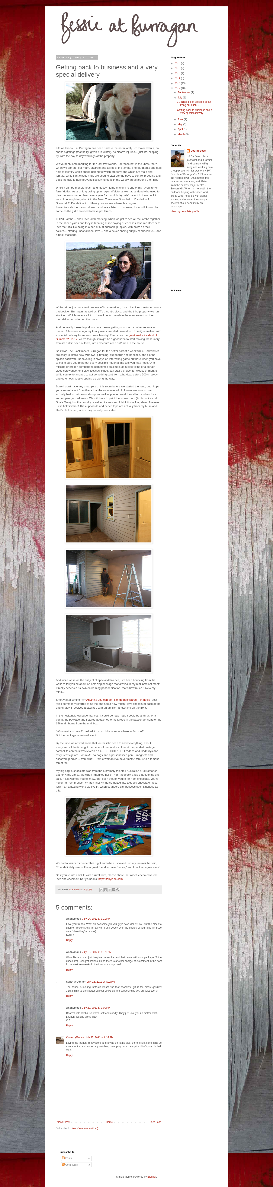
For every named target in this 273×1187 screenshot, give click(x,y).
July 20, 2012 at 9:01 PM (96, 1007)
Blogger (151, 1176)
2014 (178, 78)
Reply (69, 940)
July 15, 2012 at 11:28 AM (96, 952)
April (180, 129)
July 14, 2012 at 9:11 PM (96, 918)
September (184, 92)
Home (109, 1122)
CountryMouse (75, 1037)
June (181, 119)
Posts (67, 1158)
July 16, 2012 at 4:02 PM (101, 981)
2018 (178, 63)
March (182, 134)
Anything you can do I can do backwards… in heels (118, 699)
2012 (178, 88)
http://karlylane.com (110, 879)
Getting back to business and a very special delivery (194, 111)
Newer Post (63, 1122)
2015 (178, 73)
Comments (70, 1164)
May (180, 124)
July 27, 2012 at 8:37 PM (99, 1037)
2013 (178, 83)
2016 (178, 68)
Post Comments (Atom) (84, 1128)
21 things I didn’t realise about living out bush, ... (194, 103)
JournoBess (198, 150)
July (180, 97)
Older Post (154, 1122)
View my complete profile (185, 211)
